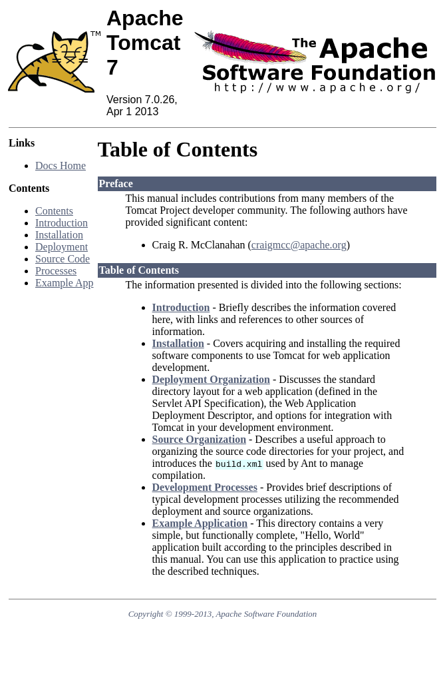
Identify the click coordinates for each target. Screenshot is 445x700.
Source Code (62, 258)
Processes (55, 270)
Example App (64, 282)
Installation (59, 234)
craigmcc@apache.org (299, 244)
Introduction (61, 222)
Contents (54, 210)
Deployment (61, 246)
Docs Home (60, 165)
